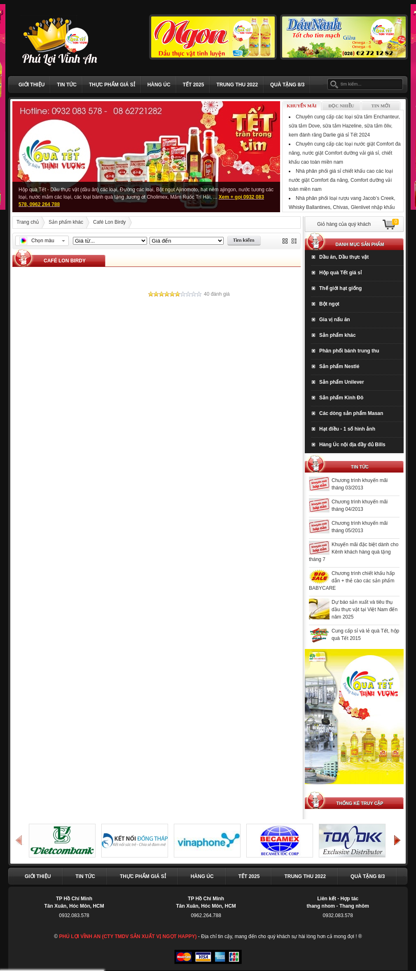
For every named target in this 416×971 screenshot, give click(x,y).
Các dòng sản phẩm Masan (351, 413)
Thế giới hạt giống (340, 288)
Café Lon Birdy (109, 222)
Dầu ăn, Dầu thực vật (344, 257)
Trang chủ (27, 222)
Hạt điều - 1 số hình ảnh (347, 429)
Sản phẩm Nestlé (339, 366)
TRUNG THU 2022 (237, 85)
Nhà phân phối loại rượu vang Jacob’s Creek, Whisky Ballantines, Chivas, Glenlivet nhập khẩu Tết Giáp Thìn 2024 (342, 207)
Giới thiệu (31, 85)
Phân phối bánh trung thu (349, 351)
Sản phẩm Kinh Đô (341, 398)
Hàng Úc (159, 85)
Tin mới (381, 105)
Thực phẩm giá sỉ (112, 85)
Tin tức (67, 85)
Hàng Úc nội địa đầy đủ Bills (352, 444)
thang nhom (321, 906)
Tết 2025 (193, 85)
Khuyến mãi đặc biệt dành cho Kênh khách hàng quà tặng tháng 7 (353, 552)
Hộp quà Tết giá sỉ (340, 273)
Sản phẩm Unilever (341, 382)
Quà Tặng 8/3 (287, 85)
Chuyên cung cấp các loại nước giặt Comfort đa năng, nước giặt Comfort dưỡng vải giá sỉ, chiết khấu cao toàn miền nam (345, 153)
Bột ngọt (329, 304)
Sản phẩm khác (66, 222)
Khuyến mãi (301, 105)
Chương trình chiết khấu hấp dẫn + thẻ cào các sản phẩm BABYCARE (352, 580)
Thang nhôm (354, 906)
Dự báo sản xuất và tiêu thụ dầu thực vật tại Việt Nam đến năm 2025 (364, 609)
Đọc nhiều (341, 105)
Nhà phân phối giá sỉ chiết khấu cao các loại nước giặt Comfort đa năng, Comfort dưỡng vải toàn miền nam (341, 180)
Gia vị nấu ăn (334, 319)
